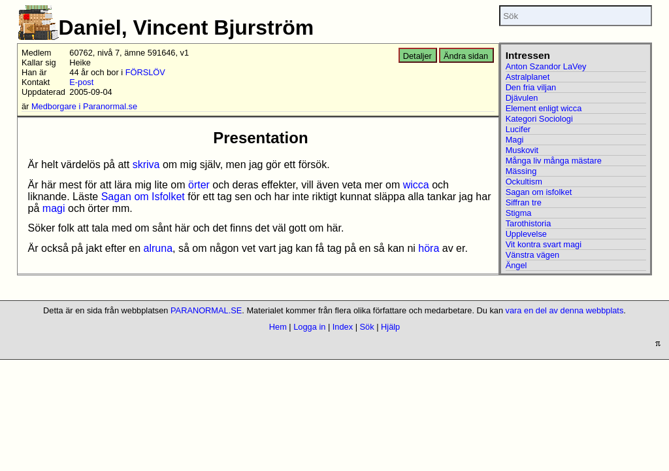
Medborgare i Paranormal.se (84, 106)
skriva (146, 164)
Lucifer (518, 129)
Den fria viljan (531, 87)
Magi (515, 140)
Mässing (521, 171)
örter (199, 184)
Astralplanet (528, 77)
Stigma (519, 213)
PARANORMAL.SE (206, 310)
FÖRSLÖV (145, 72)
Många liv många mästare (554, 161)
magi (53, 208)
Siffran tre (524, 202)
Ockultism (524, 181)
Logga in (309, 327)
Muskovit (522, 150)
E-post (81, 82)
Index (343, 327)
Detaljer (417, 56)
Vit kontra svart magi (543, 244)
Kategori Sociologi (539, 119)
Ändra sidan (466, 56)
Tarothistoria (528, 223)
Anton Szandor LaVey (546, 66)
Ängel (516, 265)
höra (428, 248)
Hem (278, 327)
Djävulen (522, 98)
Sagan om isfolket (539, 192)
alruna (158, 248)
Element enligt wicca (544, 108)
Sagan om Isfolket (143, 196)
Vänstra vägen (533, 255)
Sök (367, 327)
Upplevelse (526, 234)
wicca (416, 184)
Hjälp (390, 327)
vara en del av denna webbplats (565, 310)
